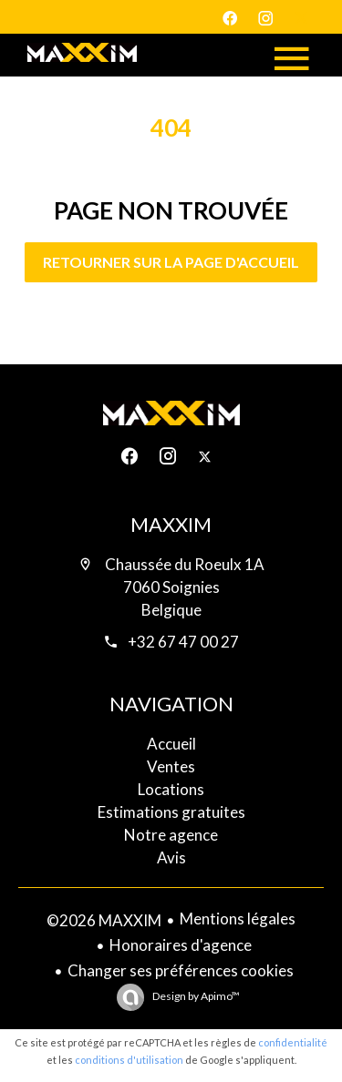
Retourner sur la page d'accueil (171, 261)
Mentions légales (237, 918)
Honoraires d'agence (180, 944)
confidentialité (292, 1042)
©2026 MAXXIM (104, 920)
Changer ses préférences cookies (180, 970)
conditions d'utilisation (129, 1060)
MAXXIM (171, 524)
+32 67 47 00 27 (183, 641)
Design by (195, 996)
